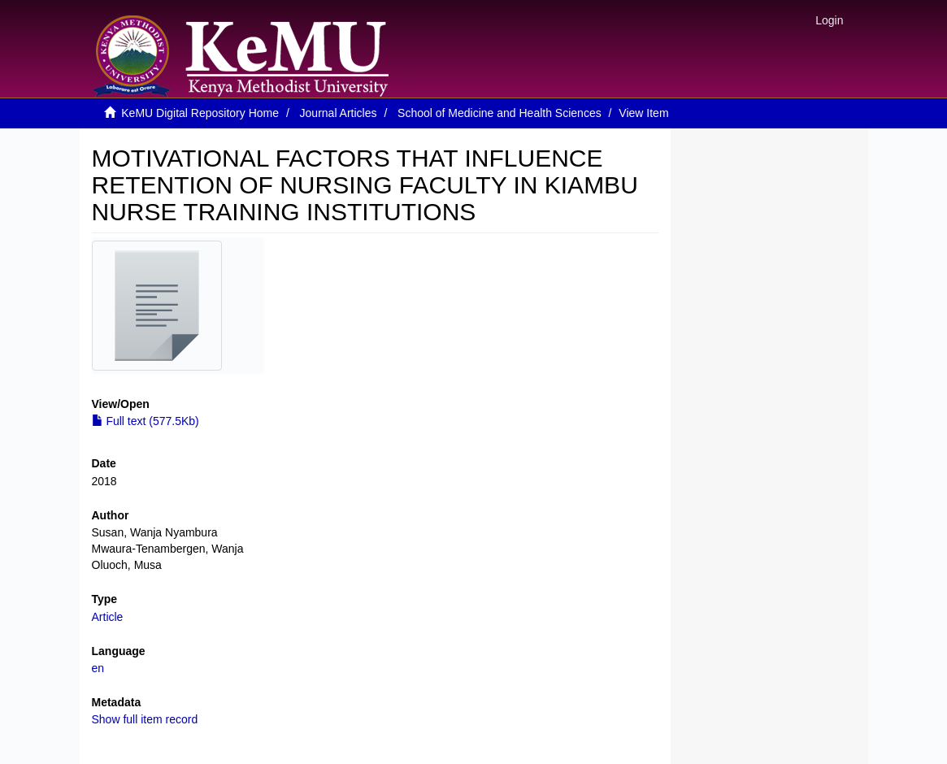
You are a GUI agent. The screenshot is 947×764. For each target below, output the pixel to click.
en (98, 668)
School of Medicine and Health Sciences (499, 112)
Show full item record (145, 719)
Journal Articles (338, 112)
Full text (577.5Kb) (145, 421)
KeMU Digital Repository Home (200, 112)
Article (108, 616)
